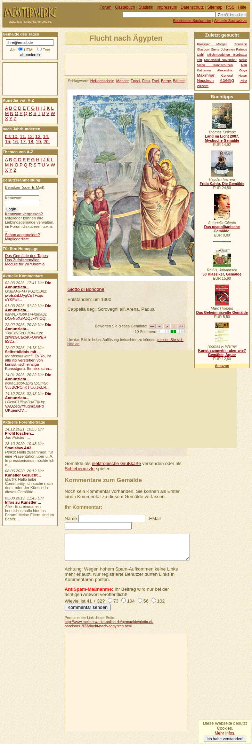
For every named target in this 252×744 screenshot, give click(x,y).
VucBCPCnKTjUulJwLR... (27, 387)
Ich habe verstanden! (224, 739)
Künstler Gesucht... (23, 475)
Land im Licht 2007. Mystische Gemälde (222, 138)
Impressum (167, 7)
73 (116, 601)
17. (24, 141)
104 (131, 601)
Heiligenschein (102, 81)
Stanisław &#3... (19, 448)
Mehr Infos (224, 733)
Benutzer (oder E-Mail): (25, 187)
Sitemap (214, 7)
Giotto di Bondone (85, 289)
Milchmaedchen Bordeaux (227, 54)
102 (161, 601)
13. (38, 136)
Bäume (179, 81)
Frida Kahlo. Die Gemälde (222, 183)
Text (46, 50)
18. (31, 141)
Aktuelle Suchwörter (230, 20)
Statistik (146, 7)
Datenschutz (192, 7)
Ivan (244, 65)
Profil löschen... (19, 433)
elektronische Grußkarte (116, 463)
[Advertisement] (146, 63)
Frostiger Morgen (212, 44)
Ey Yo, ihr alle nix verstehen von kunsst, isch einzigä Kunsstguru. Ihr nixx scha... (28, 362)
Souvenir (240, 44)
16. (16, 141)
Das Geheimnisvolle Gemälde (222, 312)
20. (46, 141)
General (227, 75)
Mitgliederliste (17, 239)
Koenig (227, 80)
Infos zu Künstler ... (23, 502)
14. (46, 136)
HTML (29, 50)
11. (23, 136)
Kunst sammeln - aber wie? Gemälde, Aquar (222, 352)
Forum (105, 7)
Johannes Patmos (234, 49)
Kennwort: (14, 198)
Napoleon (205, 80)
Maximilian (206, 75)
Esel (155, 81)
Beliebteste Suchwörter (192, 20)
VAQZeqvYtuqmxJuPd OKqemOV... (24, 408)
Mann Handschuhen (215, 65)
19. (39, 141)
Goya (243, 70)
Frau (146, 81)
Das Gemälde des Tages (26, 256)
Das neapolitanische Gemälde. (222, 229)
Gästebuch (125, 7)
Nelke (243, 60)
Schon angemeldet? (22, 235)
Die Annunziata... (28, 285)
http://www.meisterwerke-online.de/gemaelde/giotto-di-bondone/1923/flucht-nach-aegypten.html (109, 624)
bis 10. (11, 136)
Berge (166, 81)
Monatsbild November (220, 60)
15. (8, 141)
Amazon (222, 366)
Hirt (199, 60)
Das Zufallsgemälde (22, 260)
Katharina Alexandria (215, 70)
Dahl (200, 54)
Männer (122, 81)
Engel (135, 81)
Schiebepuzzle (80, 468)
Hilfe (242, 7)
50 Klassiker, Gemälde (222, 274)
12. (30, 136)
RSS (230, 7)
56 (145, 601)
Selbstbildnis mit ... (23, 352)
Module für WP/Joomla (24, 264)
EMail (155, 518)
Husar (242, 75)
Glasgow (203, 49)
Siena (215, 49)
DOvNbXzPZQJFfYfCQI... (27, 318)
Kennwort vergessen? (24, 214)
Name (71, 518)
